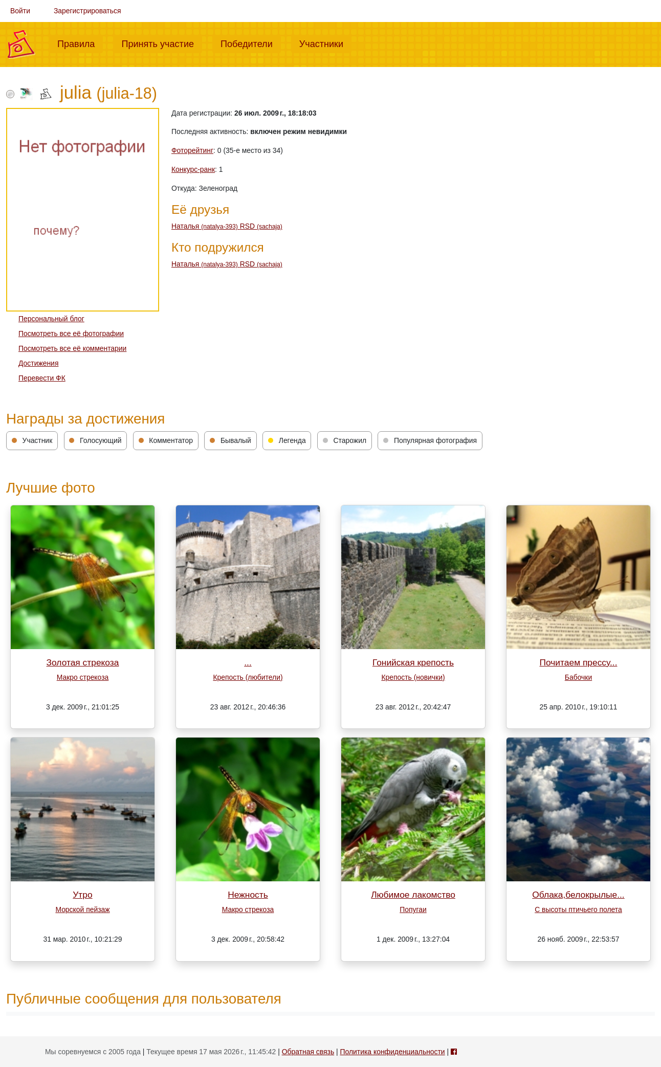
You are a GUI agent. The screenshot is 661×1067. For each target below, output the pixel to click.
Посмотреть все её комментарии (72, 348)
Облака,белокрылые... (578, 895)
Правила (80, 43)
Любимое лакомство (413, 895)
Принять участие (161, 43)
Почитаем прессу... (579, 662)
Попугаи (413, 909)
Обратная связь (308, 1052)
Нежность (248, 895)
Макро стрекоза (83, 677)
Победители (251, 43)
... (247, 662)
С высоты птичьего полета (578, 909)
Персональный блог (51, 319)
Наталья (205, 226)
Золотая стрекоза (83, 662)
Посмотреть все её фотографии (71, 333)
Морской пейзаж (82, 909)
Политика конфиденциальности (392, 1052)
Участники (325, 43)
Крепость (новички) (413, 677)
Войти (20, 11)
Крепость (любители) (247, 677)
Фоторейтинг (192, 150)
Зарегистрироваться (87, 11)
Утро (82, 895)
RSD (261, 226)
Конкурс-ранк (193, 169)
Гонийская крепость (413, 662)
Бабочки (578, 677)
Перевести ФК (41, 378)
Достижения (38, 363)
